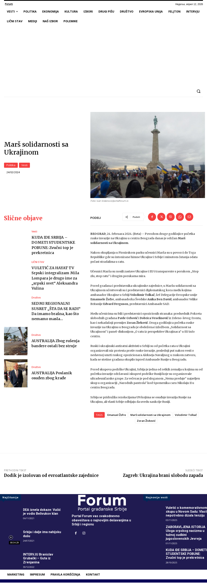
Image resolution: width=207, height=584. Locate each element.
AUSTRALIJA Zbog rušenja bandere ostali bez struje (55, 345)
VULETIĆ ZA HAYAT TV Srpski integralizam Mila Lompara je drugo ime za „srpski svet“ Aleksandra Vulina (55, 279)
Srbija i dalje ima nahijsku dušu (42, 535)
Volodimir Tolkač (186, 416)
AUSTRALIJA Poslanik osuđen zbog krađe (52, 377)
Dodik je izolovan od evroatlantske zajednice (51, 476)
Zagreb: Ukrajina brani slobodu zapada (163, 476)
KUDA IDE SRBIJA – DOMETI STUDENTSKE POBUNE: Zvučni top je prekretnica (183, 557)
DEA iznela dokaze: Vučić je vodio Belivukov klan (42, 513)
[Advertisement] (103, 56)
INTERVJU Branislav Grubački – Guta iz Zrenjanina (38, 559)
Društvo (36, 299)
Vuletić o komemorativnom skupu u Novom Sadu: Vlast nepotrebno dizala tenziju (186, 513)
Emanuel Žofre (116, 416)
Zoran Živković (146, 422)
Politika (11, 165)
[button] (198, 91)
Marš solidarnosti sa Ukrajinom (150, 416)
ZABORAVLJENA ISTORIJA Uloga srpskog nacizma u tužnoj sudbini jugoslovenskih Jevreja (186, 534)
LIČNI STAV (38, 263)
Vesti (24, 165)
